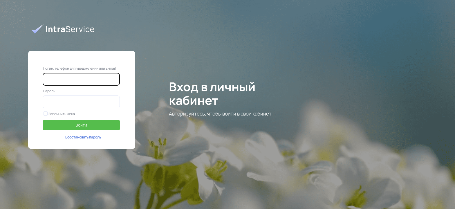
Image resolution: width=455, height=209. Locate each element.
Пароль (49, 91)
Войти (81, 125)
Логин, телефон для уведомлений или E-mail (79, 68)
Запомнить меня (59, 113)
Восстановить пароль (83, 137)
